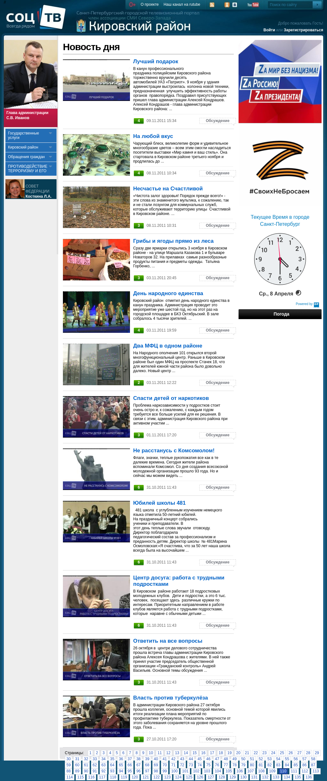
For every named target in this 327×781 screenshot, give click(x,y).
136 (309, 777)
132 (265, 777)
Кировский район (23, 147)
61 (86, 765)
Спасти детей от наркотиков (171, 398)
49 (234, 759)
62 (95, 765)
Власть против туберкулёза (170, 698)
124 (178, 777)
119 (124, 777)
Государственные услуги (23, 135)
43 (182, 759)
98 (156, 771)
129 (232, 777)
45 (199, 759)
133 (276, 777)
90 (86, 771)
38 (138, 759)
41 (165, 759)
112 (305, 771)
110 (283, 771)
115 (80, 777)
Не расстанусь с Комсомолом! (174, 451)
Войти (269, 30)
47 (217, 759)
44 (191, 759)
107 (250, 771)
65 (121, 765)
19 (229, 753)
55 (287, 759)
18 (221, 753)
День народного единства (168, 293)
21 (247, 753)
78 (234, 765)
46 (208, 759)
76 (217, 765)
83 (278, 765)
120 (135, 777)
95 (130, 771)
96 (138, 771)
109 (272, 771)
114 (69, 777)
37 (130, 759)
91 (95, 771)
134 (287, 777)
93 (112, 771)
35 (112, 759)
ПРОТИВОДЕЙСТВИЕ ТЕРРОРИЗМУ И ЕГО (27, 168)
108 (261, 771)
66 (130, 765)
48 (226, 759)
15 (195, 753)
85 (295, 765)
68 (147, 765)
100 (174, 771)
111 (294, 771)
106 (240, 771)
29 (317, 753)
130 (243, 777)
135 (298, 777)
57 (304, 759)
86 (304, 765)
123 (167, 777)
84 (287, 765)
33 (95, 759)
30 (68, 759)
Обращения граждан (26, 157)
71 (173, 765)
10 (151, 753)
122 (156, 777)
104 (218, 771)
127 (211, 777)
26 (291, 753)
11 (159, 753)
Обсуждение (217, 121)
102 (196, 771)
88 (68, 771)
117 (102, 777)
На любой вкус (153, 136)
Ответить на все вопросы (167, 641)
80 (252, 765)
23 (264, 753)
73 (191, 765)
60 (77, 765)
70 (165, 765)
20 (238, 753)
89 (77, 771)
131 (254, 777)
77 (226, 765)
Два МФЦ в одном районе (167, 346)
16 (203, 753)
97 (147, 771)
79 (243, 765)
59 (68, 765)
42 (173, 759)
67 (138, 765)
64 (112, 765)
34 (103, 759)
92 (103, 771)
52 (261, 759)
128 (221, 777)
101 (185, 771)
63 (103, 765)
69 (156, 765)
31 (77, 759)
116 (91, 777)
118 (113, 777)
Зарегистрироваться (303, 30)
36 (121, 759)
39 (147, 759)
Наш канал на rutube (182, 4)
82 (269, 765)
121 (145, 777)
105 (228, 771)
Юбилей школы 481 (159, 503)
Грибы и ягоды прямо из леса (173, 241)
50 (243, 759)
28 (308, 753)
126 (200, 777)
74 (199, 765)
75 (208, 765)
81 (261, 765)
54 (278, 759)
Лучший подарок (155, 61)
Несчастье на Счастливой (168, 189)
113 (316, 771)
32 (86, 759)
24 (273, 753)
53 (269, 759)
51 (252, 759)
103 (207, 771)
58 (313, 759)
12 (168, 753)
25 (282, 753)
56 (295, 759)
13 (177, 753)
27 (299, 753)
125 (189, 777)
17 (212, 753)
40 (156, 759)
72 (182, 765)
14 (186, 753)
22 (256, 753)
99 (165, 771)
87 (313, 765)
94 (121, 771)
